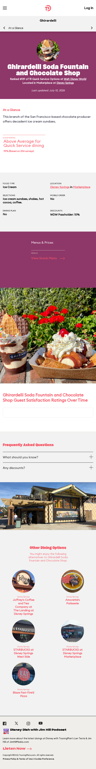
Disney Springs (65, 83)
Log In (88, 8)
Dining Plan (9, 210)
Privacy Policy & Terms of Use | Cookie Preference (28, 759)
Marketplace (81, 187)
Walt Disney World (75, 79)
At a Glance (15, 28)
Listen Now (18, 748)
